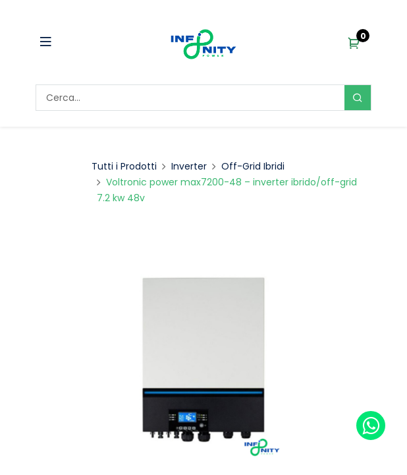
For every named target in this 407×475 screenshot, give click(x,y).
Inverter (189, 166)
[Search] (357, 97)
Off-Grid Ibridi (253, 166)
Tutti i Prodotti (124, 166)
